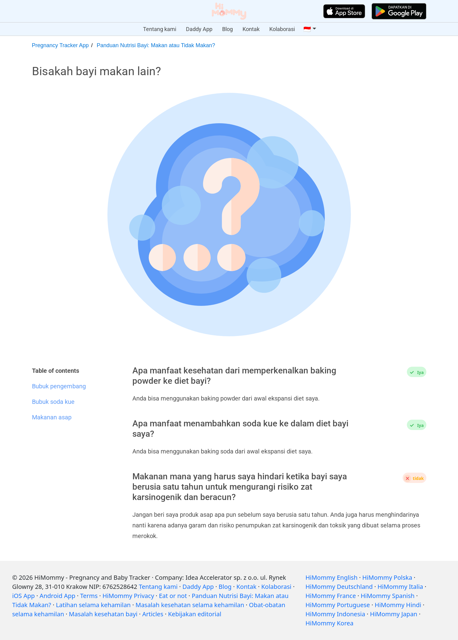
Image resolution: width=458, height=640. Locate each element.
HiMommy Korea (330, 623)
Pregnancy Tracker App (60, 45)
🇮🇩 (307, 29)
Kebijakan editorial (194, 614)
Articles (152, 614)
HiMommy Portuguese (338, 605)
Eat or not (173, 596)
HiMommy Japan (394, 614)
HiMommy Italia (400, 586)
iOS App (23, 596)
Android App (57, 596)
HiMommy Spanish (387, 596)
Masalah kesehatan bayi (103, 614)
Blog (227, 29)
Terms (89, 596)
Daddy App (199, 29)
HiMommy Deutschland (339, 586)
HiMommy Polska (387, 577)
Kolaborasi (282, 29)
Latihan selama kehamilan (93, 605)
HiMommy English (332, 577)
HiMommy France (331, 596)
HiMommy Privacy (128, 596)
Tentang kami (159, 29)
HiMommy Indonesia (335, 614)
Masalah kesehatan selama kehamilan (189, 605)
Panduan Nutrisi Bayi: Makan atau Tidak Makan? (156, 45)
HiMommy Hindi (398, 605)
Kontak (251, 29)
